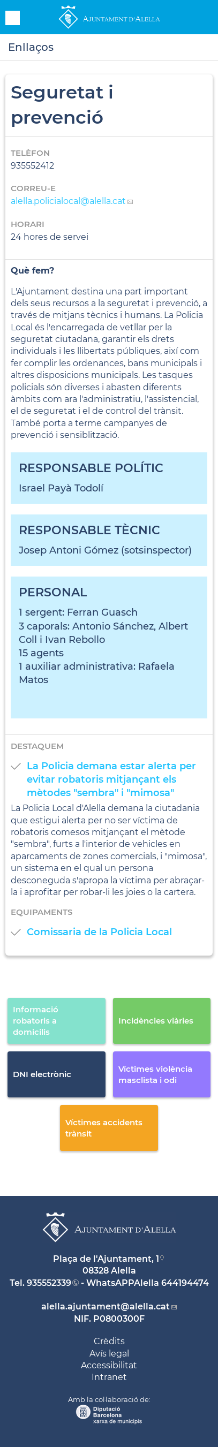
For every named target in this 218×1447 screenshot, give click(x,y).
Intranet (109, 1377)
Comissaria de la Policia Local (99, 932)
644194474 (185, 1283)
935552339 (49, 1283)
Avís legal (109, 1353)
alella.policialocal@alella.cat (68, 201)
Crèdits (109, 1341)
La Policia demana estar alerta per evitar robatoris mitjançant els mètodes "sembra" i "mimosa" (111, 779)
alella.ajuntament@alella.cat (105, 1306)
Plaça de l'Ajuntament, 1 (106, 1259)
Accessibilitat (109, 1365)
